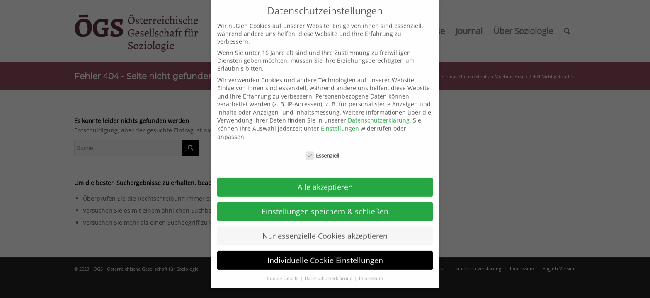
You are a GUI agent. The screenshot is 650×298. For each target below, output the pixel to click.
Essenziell (323, 144)
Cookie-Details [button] (283, 267)
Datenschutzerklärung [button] (329, 267)
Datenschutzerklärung (379, 109)
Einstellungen (340, 117)
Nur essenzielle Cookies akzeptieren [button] (325, 225)
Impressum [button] (371, 267)
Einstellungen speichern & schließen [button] (325, 200)
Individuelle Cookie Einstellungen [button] (325, 249)
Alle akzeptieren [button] (325, 176)
